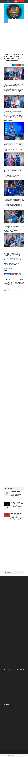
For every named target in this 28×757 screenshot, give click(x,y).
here (7, 263)
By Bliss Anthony (8, 268)
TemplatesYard (15, 751)
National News (7, 272)
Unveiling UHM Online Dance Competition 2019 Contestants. (17, 503)
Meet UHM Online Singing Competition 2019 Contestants (17, 514)
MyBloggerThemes (15, 755)
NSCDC (12, 272)
